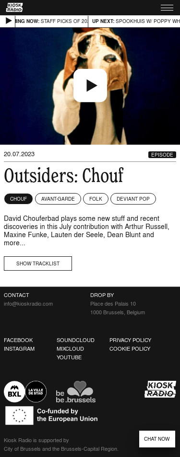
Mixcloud (70, 349)
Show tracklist (38, 263)
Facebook (18, 340)
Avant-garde (58, 198)
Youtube (69, 357)
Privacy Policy (130, 340)
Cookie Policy (129, 349)
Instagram (19, 349)
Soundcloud (76, 340)
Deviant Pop (133, 198)
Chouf (18, 198)
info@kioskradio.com (28, 304)
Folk (95, 198)
